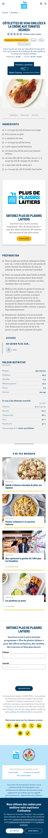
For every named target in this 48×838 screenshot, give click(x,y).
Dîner (41, 40)
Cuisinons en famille (32, 772)
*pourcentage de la (18, 428)
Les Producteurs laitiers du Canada (24, 5)
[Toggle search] (45, 3)
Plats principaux (24, 44)
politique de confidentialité (20, 712)
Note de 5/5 (20, 34)
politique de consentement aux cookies (28, 819)
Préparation (25, 115)
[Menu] (3, 3)
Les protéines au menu (15, 600)
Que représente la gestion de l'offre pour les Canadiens (23, 559)
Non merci (33, 831)
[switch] (24, 70)
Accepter (14, 831)
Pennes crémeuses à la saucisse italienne (20, 523)
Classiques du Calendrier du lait (16, 40)
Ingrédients (14, 115)
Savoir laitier (13, 772)
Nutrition (35, 115)
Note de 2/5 (11, 34)
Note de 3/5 (14, 34)
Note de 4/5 (17, 34)
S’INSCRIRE (24, 239)
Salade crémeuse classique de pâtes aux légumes (23, 486)
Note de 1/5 (8, 34)
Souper (33, 40)
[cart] (41, 3)
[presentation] (24, 677)
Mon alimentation (24, 775)
